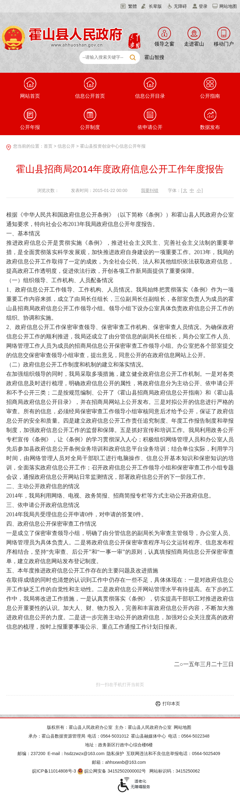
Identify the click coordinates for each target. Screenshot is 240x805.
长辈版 (155, 6)
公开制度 (90, 119)
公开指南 (210, 88)
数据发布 (210, 119)
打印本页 (171, 703)
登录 (203, 6)
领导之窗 (164, 44)
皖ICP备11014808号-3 (54, 770)
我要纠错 (149, 190)
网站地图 (228, 6)
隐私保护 (115, 753)
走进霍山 (194, 44)
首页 (48, 146)
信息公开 (66, 146)
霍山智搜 (154, 57)
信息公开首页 (90, 88)
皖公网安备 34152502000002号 (112, 770)
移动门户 (224, 44)
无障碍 (180, 6)
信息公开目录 (150, 88)
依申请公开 (150, 119)
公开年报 (30, 119)
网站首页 (30, 88)
